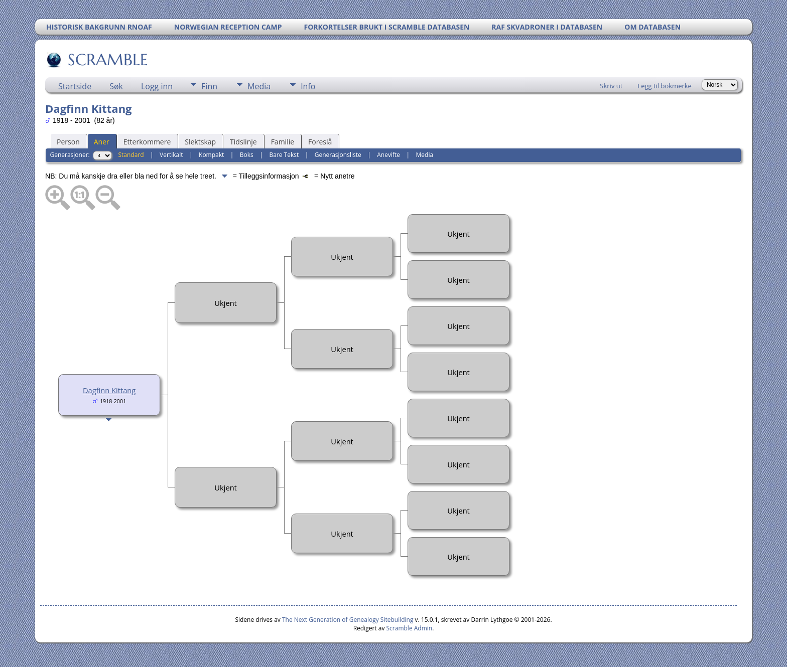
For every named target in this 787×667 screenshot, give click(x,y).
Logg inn (157, 86)
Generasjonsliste (338, 154)
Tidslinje (243, 141)
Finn (209, 86)
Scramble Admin (409, 628)
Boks (246, 154)
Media (259, 86)
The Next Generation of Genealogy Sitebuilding (348, 619)
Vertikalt (171, 154)
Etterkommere (147, 141)
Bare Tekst (284, 154)
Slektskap (200, 141)
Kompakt (211, 154)
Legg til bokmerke (664, 85)
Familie (282, 141)
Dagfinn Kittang (109, 390)
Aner (101, 141)
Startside (74, 86)
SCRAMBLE (107, 60)
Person (68, 141)
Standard (131, 154)
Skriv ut (611, 85)
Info (308, 86)
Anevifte (388, 154)
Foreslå (320, 141)
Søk (116, 86)
